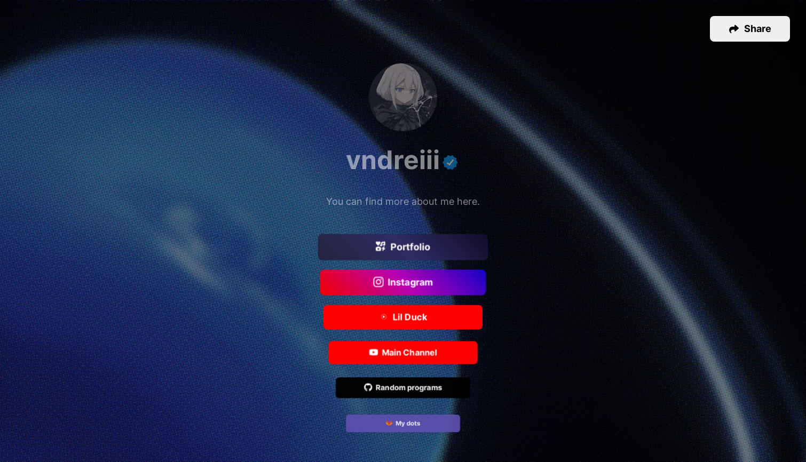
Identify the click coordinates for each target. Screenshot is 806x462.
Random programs (403, 388)
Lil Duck (403, 317)
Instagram (403, 283)
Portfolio (403, 247)
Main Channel (402, 353)
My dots (403, 424)
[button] (750, 29)
